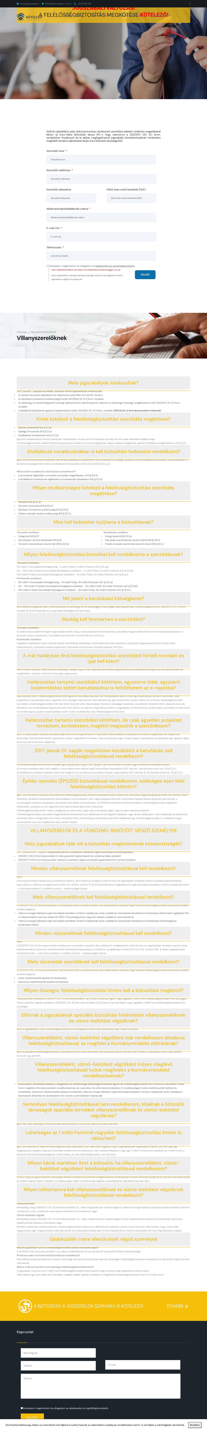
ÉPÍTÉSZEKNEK (99, 15)
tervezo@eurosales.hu (29, 4)
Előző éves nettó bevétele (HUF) (126, 189)
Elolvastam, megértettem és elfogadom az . (66, 1408)
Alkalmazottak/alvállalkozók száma (68, 209)
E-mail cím (54, 228)
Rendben (195, 1425)
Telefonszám (55, 247)
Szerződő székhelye (59, 170)
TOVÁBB (178, 1304)
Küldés (32, 1418)
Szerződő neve (56, 151)
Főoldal (22, 332)
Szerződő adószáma (58, 189)
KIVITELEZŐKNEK (74, 15)
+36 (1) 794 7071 (84, 4)
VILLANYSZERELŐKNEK (129, 15)
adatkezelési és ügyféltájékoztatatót (115, 266)
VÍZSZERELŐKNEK (160, 15)
